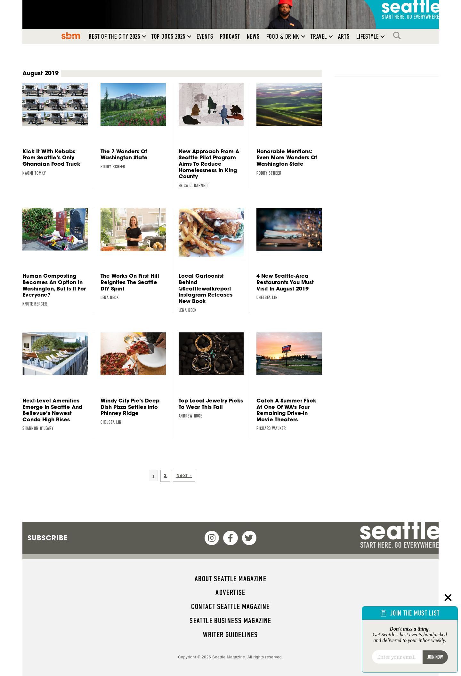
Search (398, 35)
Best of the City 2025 (114, 36)
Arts (344, 36)
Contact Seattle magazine (230, 606)
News (253, 36)
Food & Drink (282, 36)
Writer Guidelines (230, 634)
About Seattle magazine (230, 578)
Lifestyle (367, 36)
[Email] (397, 657)
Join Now (435, 657)
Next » (184, 475)
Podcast (230, 36)
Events (205, 36)
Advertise (230, 592)
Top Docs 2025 (168, 36)
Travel (319, 36)
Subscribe (48, 537)
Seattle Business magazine (230, 620)
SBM (71, 35)
